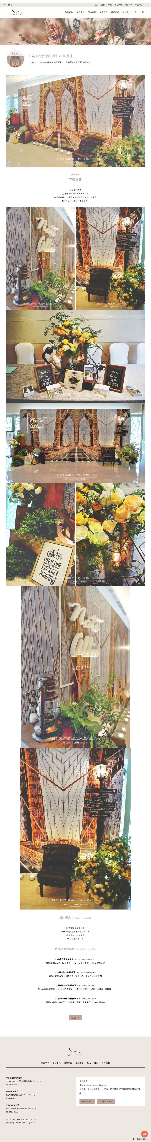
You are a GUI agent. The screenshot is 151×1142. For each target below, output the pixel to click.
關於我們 (128, 5)
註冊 (103, 5)
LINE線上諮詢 (106, 1101)
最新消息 (118, 5)
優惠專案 (92, 12)
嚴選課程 (115, 12)
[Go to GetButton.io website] (144, 1139)
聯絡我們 (106, 1063)
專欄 (110, 5)
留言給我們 (87, 1101)
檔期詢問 (126, 12)
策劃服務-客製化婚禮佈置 (50, 62)
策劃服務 (69, 12)
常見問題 (138, 5)
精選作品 (103, 12)
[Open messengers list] (144, 1134)
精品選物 (81, 12)
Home (31, 62)
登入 (96, 5)
